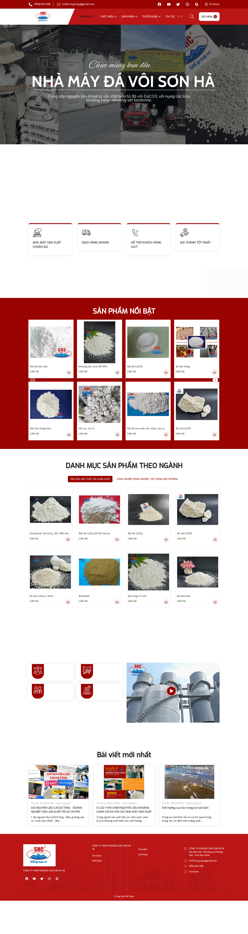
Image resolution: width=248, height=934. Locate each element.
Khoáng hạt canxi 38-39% (93, 366)
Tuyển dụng (150, 16)
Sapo (131, 896)
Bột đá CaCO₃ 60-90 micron (94, 533)
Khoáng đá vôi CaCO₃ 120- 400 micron (50, 533)
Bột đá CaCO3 (134, 366)
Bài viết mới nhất (124, 754)
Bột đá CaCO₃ (135, 533)
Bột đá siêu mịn (38, 366)
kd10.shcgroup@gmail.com (79, 4)
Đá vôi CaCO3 (183, 428)
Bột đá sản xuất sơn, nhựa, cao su (145, 428)
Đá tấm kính (183, 596)
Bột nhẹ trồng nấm (40, 428)
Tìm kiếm (96, 855)
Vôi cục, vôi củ (86, 428)
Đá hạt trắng (183, 366)
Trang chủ (86, 16)
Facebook (194, 871)
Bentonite (84, 596)
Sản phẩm (128, 16)
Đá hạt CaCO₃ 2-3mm (41, 596)
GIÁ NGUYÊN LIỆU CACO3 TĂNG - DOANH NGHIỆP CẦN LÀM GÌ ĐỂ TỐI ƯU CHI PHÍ (56, 809)
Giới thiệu (107, 16)
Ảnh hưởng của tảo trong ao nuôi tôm (185, 808)
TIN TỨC (171, 16)
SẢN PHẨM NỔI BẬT (124, 311)
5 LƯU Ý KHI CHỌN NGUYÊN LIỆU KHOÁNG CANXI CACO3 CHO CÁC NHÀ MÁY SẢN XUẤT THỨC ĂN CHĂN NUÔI (124, 811)
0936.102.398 (42, 4)
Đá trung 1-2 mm (137, 596)
